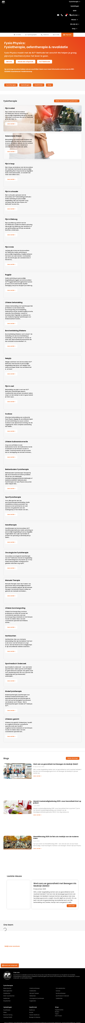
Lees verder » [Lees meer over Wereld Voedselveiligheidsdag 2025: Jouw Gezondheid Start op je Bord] (37, 817)
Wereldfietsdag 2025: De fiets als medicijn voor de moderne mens (56, 839)
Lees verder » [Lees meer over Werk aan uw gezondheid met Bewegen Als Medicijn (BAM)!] (37, 778)
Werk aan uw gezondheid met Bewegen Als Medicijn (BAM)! (55, 766)
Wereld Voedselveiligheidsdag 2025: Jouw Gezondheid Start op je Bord (57, 804)
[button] (75, 1)
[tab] (17, 35)
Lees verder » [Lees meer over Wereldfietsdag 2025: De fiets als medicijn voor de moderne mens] (37, 850)
